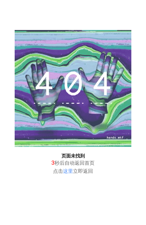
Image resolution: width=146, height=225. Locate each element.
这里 (68, 171)
